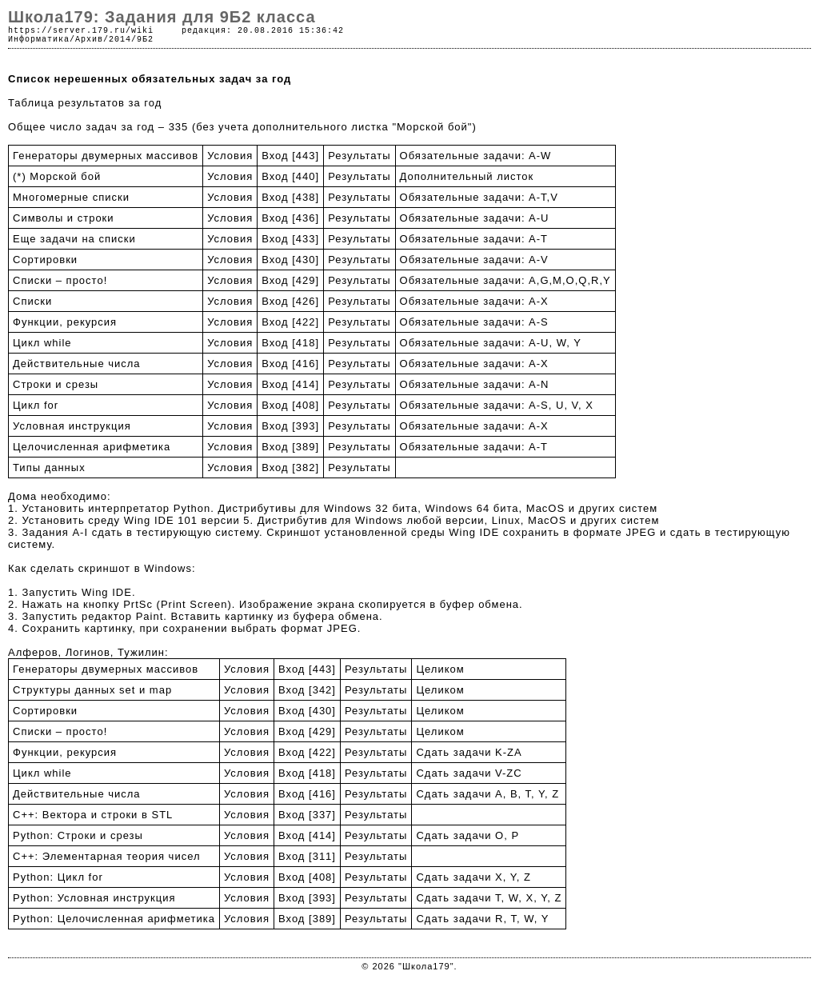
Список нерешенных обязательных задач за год (149, 79)
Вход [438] (290, 197)
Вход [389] (290, 447)
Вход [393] (290, 426)
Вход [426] (290, 301)
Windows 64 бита (471, 508)
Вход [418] (290, 343)
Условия (230, 156)
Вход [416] (290, 364)
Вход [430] (290, 260)
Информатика (39, 39)
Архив (89, 39)
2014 (120, 39)
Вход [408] (290, 405)
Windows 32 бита (370, 508)
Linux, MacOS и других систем (576, 520)
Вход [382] (290, 468)
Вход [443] (290, 156)
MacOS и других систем (591, 508)
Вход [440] (290, 176)
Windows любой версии (419, 520)
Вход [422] (290, 322)
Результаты (359, 156)
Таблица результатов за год (85, 103)
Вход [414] (290, 384)
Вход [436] (290, 218)
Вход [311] (307, 856)
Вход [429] (290, 280)
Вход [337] (307, 815)
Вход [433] (290, 239)
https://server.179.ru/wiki (81, 30)
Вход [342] (307, 690)
